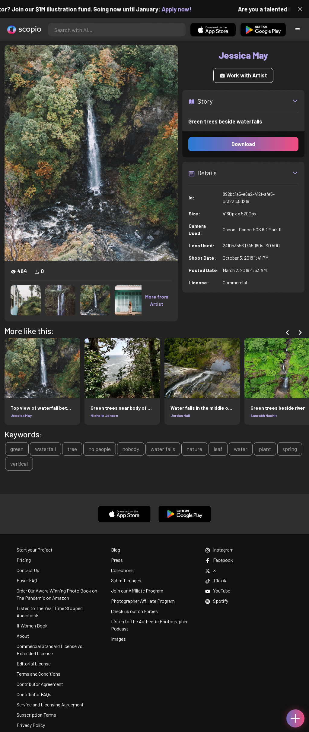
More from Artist (156, 300)
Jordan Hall (180, 415)
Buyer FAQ (27, 580)
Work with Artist (243, 75)
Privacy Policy (31, 725)
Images (118, 639)
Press (117, 560)
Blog (115, 549)
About (23, 636)
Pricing (24, 560)
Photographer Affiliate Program (143, 601)
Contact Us (28, 570)
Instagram (219, 549)
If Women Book (32, 625)
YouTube (217, 590)
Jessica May (21, 415)
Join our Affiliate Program (137, 590)
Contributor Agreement (40, 684)
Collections (122, 570)
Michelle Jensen (104, 415)
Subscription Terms (36, 715)
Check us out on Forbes (134, 611)
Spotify (216, 601)
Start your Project (35, 549)
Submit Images (126, 580)
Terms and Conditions (38, 674)
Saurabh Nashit (263, 415)
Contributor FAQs (34, 694)
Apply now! (181, 9)
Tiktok (215, 580)
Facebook (219, 560)
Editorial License (34, 663)
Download (243, 144)
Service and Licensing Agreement (50, 704)
